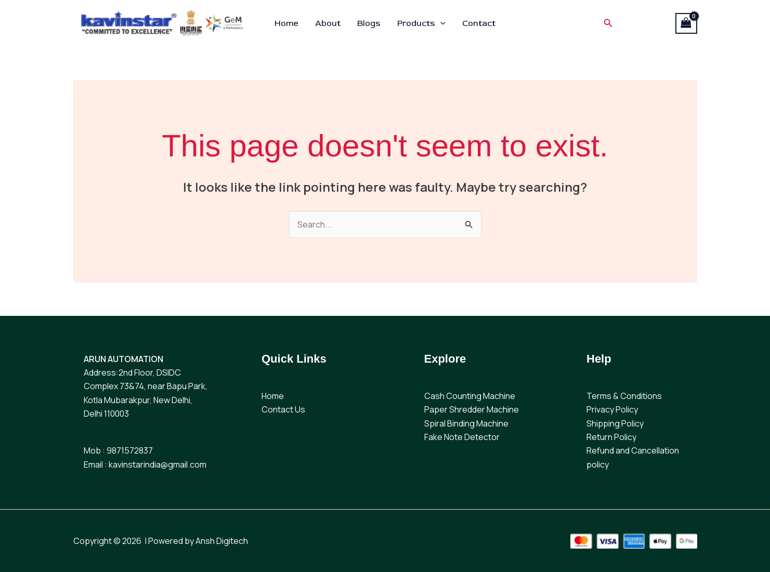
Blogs (369, 23)
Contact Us (283, 409)
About (328, 23)
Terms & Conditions (624, 396)
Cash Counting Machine (469, 396)
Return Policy (611, 437)
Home (286, 23)
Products (421, 23)
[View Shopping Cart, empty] (686, 23)
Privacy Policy (612, 409)
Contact (478, 23)
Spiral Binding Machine (466, 423)
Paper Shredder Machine (471, 409)
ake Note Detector (464, 437)
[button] (440, 23)
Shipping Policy (615, 423)
